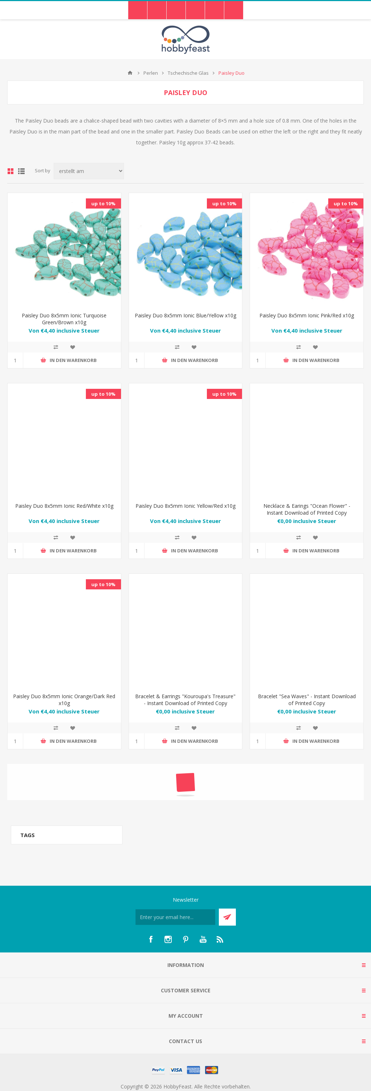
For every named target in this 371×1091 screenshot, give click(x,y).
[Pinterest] (185, 939)
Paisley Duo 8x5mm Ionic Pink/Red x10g (306, 315)
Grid (10, 171)
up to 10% (103, 203)
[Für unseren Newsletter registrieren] (175, 917)
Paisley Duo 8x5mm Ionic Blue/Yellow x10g (185, 315)
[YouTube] (203, 939)
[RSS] (220, 939)
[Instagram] (168, 939)
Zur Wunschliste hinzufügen (72, 347)
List (21, 171)
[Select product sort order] (89, 171)
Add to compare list (55, 347)
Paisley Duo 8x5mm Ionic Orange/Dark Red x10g (64, 700)
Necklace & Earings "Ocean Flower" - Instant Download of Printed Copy (306, 509)
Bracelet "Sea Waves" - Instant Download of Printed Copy (307, 700)
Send (227, 917)
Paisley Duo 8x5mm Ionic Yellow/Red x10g (185, 505)
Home (130, 73)
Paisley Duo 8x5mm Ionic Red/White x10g (64, 505)
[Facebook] (151, 939)
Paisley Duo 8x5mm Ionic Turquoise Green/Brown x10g (64, 319)
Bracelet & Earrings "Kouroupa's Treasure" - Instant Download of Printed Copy (185, 700)
